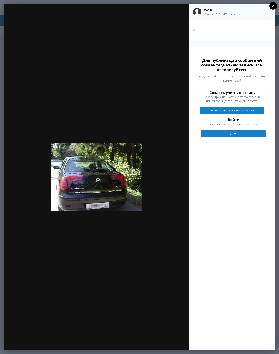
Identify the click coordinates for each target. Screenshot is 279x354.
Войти (233, 133)
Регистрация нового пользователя (232, 110)
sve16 (208, 10)
